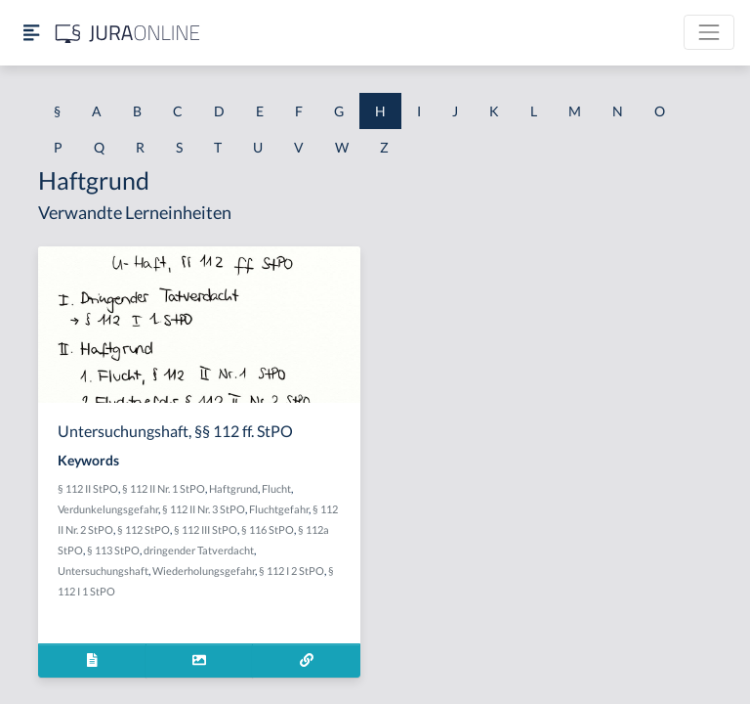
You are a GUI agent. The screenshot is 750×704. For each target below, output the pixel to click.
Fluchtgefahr (279, 509)
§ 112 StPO (143, 529)
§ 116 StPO (267, 529)
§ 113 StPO (113, 550)
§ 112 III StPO (205, 529)
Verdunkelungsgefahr (108, 509)
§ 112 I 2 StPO (291, 570)
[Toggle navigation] (709, 32)
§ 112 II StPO (88, 488)
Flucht (276, 488)
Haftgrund (233, 488)
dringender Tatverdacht (199, 550)
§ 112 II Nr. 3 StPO (203, 509)
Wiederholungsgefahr (203, 570)
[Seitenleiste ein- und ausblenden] (31, 33)
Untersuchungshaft (103, 570)
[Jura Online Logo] (128, 33)
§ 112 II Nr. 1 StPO (163, 488)
